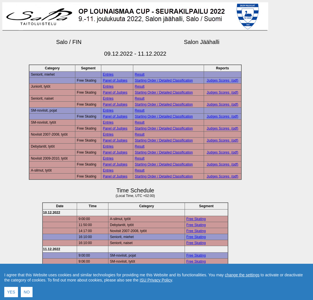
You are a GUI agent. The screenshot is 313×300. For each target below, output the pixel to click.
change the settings (242, 297)
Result (139, 74)
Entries (108, 74)
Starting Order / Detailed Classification (164, 80)
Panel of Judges (115, 80)
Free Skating (196, 219)
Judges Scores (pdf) (222, 80)
